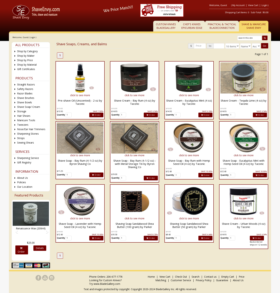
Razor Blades (24, 93)
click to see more (80, 95)
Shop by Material (27, 64)
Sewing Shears (25, 142)
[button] (15, 230)
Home (152, 276)
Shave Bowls (24, 102)
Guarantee (222, 280)
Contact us (210, 276)
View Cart (253, 5)
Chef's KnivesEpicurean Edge (191, 26)
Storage (21, 111)
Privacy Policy (203, 280)
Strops (21, 138)
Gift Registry (24, 162)
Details (40, 248)
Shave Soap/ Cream (28, 107)
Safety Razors (25, 89)
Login (264, 5)
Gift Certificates (26, 69)
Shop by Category (27, 51)
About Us (22, 177)
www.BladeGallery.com (107, 283)
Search (195, 276)
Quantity (61, 114)
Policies (21, 182)
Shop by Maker (25, 55)
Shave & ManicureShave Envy (254, 26)
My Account (238, 5)
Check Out (181, 276)
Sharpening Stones (28, 133)
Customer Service (181, 280)
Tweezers (22, 124)
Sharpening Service (28, 158)
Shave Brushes (25, 98)
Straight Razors (26, 84)
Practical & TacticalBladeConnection (222, 26)
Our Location (24, 186)
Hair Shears (23, 115)
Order (96, 115)
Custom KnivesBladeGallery (166, 26)
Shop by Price (25, 60)
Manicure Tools (26, 120)
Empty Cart (227, 276)
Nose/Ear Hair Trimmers (31, 129)
